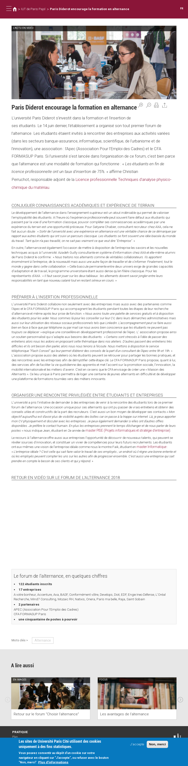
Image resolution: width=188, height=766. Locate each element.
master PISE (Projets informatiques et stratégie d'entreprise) (127, 430)
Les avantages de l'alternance (124, 713)
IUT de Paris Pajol (33, 9)
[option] (50, 697)
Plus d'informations (53, 762)
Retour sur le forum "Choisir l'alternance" (46, 713)
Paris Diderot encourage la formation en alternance (89, 9)
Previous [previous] (8, 698)
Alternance (42, 640)
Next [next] (180, 698)
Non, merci (157, 744)
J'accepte (137, 744)
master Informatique (151, 446)
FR (181, 8)
